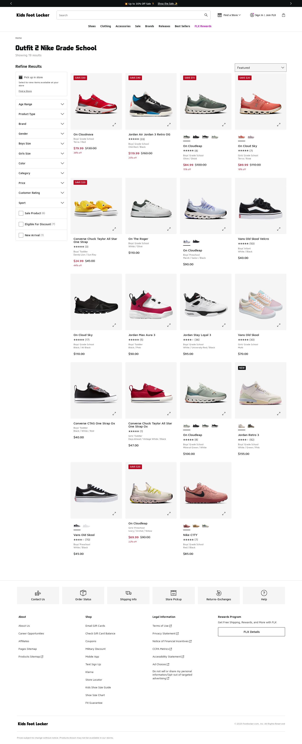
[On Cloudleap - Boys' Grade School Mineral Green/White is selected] (186, 426)
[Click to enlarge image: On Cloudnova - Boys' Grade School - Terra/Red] (117, 124)
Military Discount (96, 648)
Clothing (105, 26)
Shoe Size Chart (95, 695)
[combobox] (133, 15)
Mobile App (92, 656)
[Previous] (11, 3)
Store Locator (94, 679)
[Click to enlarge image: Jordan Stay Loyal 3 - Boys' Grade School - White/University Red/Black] (226, 325)
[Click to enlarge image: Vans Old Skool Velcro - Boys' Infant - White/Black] (281, 229)
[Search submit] (206, 15)
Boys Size (41, 143)
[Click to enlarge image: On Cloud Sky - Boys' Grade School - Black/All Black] (117, 325)
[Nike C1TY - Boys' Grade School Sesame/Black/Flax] (196, 526)
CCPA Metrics (162, 648)
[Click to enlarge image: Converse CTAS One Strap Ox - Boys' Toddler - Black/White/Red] (117, 413)
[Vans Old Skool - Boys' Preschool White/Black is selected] (77, 526)
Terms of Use (162, 625)
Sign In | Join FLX (263, 15)
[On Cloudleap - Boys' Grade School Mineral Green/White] (214, 137)
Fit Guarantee (94, 702)
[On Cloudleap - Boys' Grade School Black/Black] (196, 137)
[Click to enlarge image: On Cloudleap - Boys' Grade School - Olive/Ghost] (226, 124)
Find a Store (25, 91)
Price (41, 183)
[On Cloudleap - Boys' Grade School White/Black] (205, 137)
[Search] (133, 15)
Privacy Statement (166, 633)
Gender (41, 133)
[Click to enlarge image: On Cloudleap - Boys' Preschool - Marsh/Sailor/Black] (226, 229)
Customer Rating (41, 192)
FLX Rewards (203, 26)
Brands (149, 26)
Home (18, 37)
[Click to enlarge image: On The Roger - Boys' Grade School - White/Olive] (171, 229)
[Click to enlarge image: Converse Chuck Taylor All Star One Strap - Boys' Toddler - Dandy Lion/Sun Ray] (117, 229)
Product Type (41, 114)
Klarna (89, 671)
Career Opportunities (31, 633)
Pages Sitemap (27, 648)
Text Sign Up (93, 664)
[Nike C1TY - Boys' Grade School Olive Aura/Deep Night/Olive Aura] (205, 526)
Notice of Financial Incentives (172, 641)
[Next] (291, 3)
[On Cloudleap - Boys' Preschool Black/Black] (196, 241)
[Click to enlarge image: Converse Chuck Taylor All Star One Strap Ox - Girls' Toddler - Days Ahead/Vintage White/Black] (171, 413)
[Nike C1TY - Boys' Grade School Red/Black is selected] (186, 526)
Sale (138, 26)
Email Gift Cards (95, 625)
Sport (41, 202)
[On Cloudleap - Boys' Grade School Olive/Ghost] (205, 426)
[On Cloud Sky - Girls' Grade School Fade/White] (251, 137)
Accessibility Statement (168, 656)
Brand (41, 123)
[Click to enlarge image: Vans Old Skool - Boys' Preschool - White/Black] (117, 513)
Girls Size (41, 153)
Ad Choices (161, 664)
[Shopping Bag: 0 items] (283, 15)
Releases (164, 26)
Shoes (92, 26)
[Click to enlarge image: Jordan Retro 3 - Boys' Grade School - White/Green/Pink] (281, 413)
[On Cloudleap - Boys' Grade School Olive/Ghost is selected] (186, 137)
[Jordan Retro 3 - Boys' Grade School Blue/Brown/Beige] (251, 426)
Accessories (123, 26)
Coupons (91, 641)
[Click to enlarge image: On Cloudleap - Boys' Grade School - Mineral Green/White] (226, 413)
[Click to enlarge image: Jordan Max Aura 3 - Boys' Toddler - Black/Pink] (171, 325)
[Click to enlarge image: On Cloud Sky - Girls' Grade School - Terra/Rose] (281, 124)
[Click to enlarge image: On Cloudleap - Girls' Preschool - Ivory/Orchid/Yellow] (171, 513)
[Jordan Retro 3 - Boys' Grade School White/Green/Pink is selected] (241, 426)
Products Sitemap (30, 656)
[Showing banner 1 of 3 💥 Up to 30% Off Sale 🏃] (151, 3)
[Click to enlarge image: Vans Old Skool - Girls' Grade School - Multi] (281, 325)
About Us (24, 625)
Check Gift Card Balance (100, 633)
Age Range (41, 104)
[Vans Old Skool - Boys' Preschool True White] (86, 526)
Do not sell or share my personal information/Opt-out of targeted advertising (172, 674)
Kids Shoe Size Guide (98, 687)
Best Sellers (182, 26)
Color (41, 163)
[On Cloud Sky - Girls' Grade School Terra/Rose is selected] (241, 137)
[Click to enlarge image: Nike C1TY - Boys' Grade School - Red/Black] (226, 513)
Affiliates (23, 641)
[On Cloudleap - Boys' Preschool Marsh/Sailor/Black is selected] (186, 241)
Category (41, 173)
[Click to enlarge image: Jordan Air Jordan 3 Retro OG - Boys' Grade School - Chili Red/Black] (171, 124)
